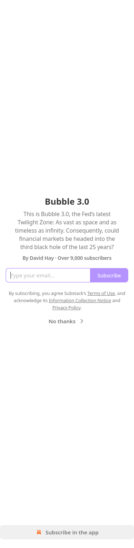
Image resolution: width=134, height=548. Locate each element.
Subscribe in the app (67, 532)
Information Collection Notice (80, 300)
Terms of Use (101, 293)
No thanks (67, 321)
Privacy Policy (66, 307)
